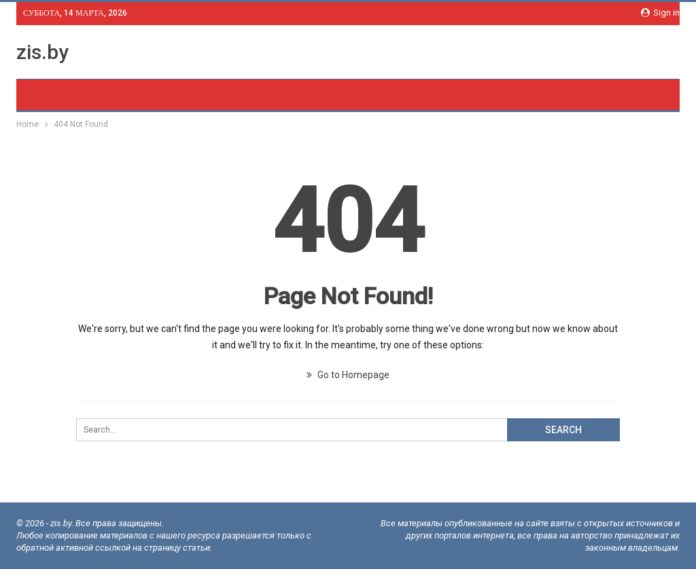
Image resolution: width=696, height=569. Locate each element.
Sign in (660, 12)
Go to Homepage (348, 374)
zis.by (42, 52)
